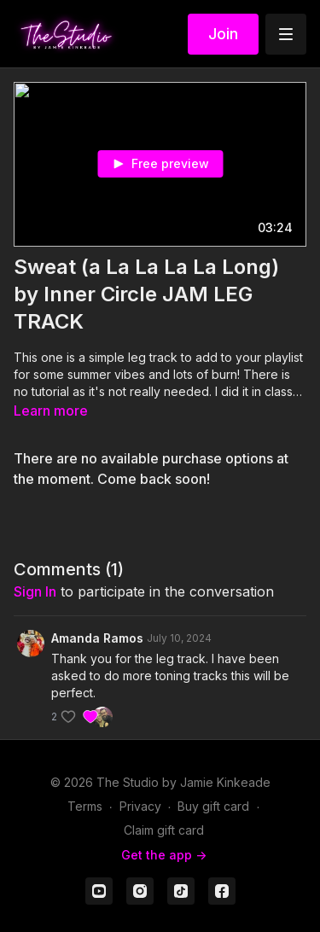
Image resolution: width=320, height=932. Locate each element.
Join (223, 34)
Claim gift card (164, 830)
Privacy (140, 806)
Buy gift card (213, 806)
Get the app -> (164, 855)
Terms (84, 806)
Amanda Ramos (97, 638)
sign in (35, 591)
